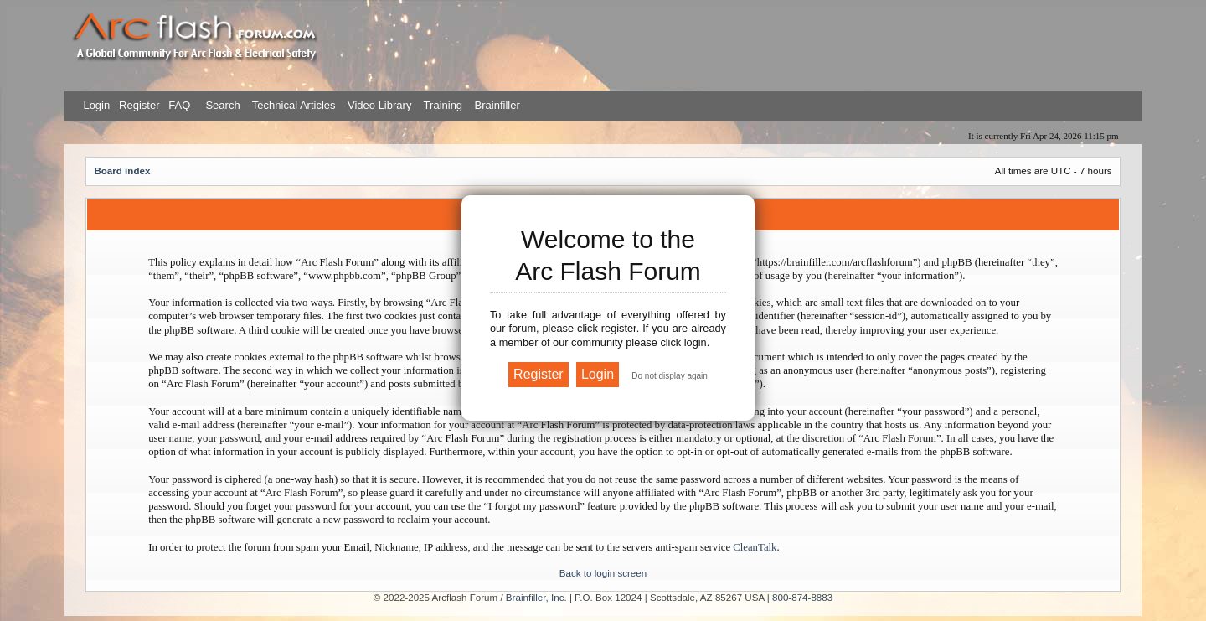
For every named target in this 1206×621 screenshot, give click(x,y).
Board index (122, 170)
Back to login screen (603, 572)
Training (443, 105)
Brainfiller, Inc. (536, 597)
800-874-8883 (802, 597)
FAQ (178, 105)
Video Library (379, 105)
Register (137, 105)
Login (96, 105)
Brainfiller (497, 105)
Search (221, 105)
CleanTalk (754, 547)
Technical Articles (294, 105)
